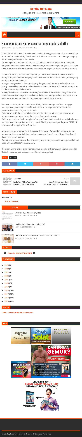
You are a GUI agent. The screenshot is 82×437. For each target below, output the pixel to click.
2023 (6, 272)
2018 (6, 290)
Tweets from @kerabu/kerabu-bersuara (17, 312)
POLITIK (13, 157)
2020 (6, 283)
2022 (6, 276)
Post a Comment (11, 201)
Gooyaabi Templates (43, 434)
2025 (6, 265)
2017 (6, 294)
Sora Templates (16, 434)
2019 (6, 287)
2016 (6, 298)
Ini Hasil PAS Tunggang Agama (28, 213)
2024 (6, 269)
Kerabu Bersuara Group (20, 253)
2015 (6, 301)
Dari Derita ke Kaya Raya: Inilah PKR (30, 224)
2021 (6, 280)
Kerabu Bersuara (41, 8)
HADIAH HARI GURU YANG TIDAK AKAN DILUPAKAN (37, 236)
